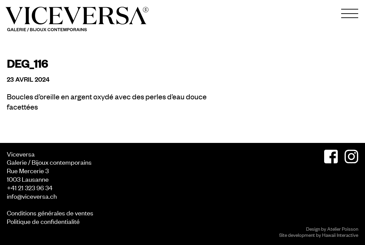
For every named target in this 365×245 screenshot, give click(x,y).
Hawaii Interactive (340, 234)
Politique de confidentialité (43, 221)
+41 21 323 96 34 (29, 187)
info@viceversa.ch (32, 196)
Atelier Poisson (342, 228)
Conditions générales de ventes (50, 212)
